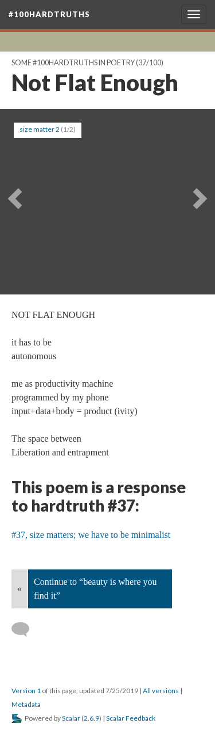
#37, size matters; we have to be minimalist (90, 535)
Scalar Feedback (130, 718)
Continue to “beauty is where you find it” (95, 588)
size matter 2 (39, 129)
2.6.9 (91, 718)
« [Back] (19, 588)
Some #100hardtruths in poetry (73, 62)
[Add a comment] (25, 629)
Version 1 (26, 690)
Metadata (26, 704)
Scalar (71, 718)
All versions (161, 690)
